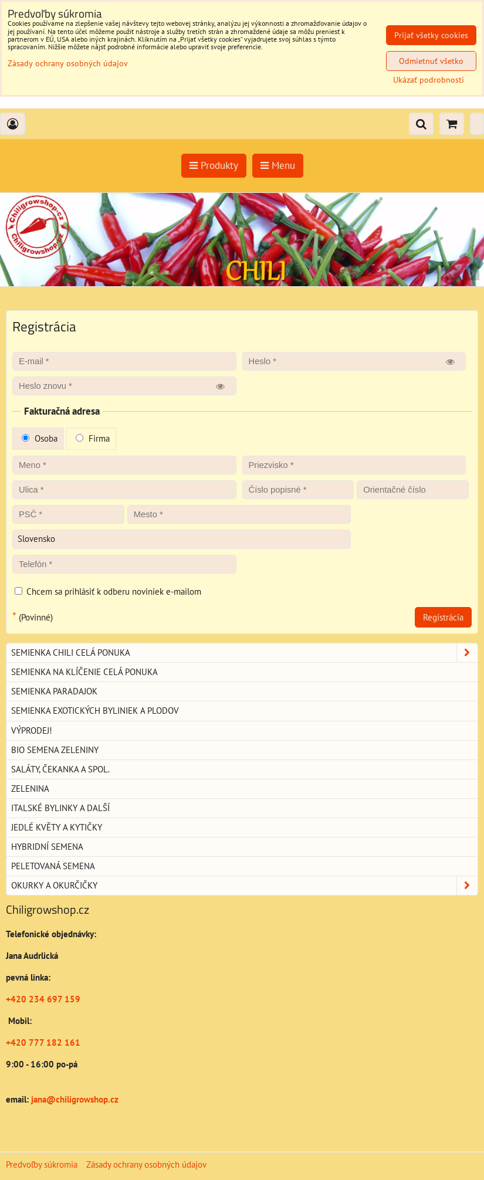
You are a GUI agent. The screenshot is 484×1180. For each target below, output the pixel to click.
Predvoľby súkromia (41, 1164)
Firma (93, 438)
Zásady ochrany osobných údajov (146, 1164)
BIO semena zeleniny (55, 749)
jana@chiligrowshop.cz (74, 1099)
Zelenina (30, 788)
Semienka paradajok (54, 691)
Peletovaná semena (53, 866)
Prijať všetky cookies (431, 35)
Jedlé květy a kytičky (56, 827)
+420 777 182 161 (43, 1042)
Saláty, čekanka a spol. (60, 769)
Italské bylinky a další (60, 807)
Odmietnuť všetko (431, 61)
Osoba (39, 438)
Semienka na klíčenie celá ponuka (84, 671)
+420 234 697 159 (43, 999)
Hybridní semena (47, 846)
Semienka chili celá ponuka (244, 652)
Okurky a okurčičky (244, 885)
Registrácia (443, 617)
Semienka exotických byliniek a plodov (95, 710)
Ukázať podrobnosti (428, 80)
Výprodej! (31, 730)
